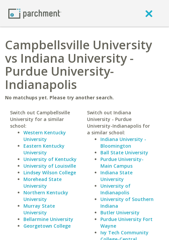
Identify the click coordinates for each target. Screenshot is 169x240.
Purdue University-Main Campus (122, 162)
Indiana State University (116, 175)
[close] (149, 13)
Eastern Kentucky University (44, 149)
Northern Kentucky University (45, 195)
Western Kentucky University (44, 135)
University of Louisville (49, 166)
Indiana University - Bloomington (123, 142)
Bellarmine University (48, 219)
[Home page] (34, 13)
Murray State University (39, 209)
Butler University (120, 212)
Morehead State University (42, 182)
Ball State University (124, 152)
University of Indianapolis (115, 189)
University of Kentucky (50, 159)
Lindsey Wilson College (49, 172)
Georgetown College (47, 226)
